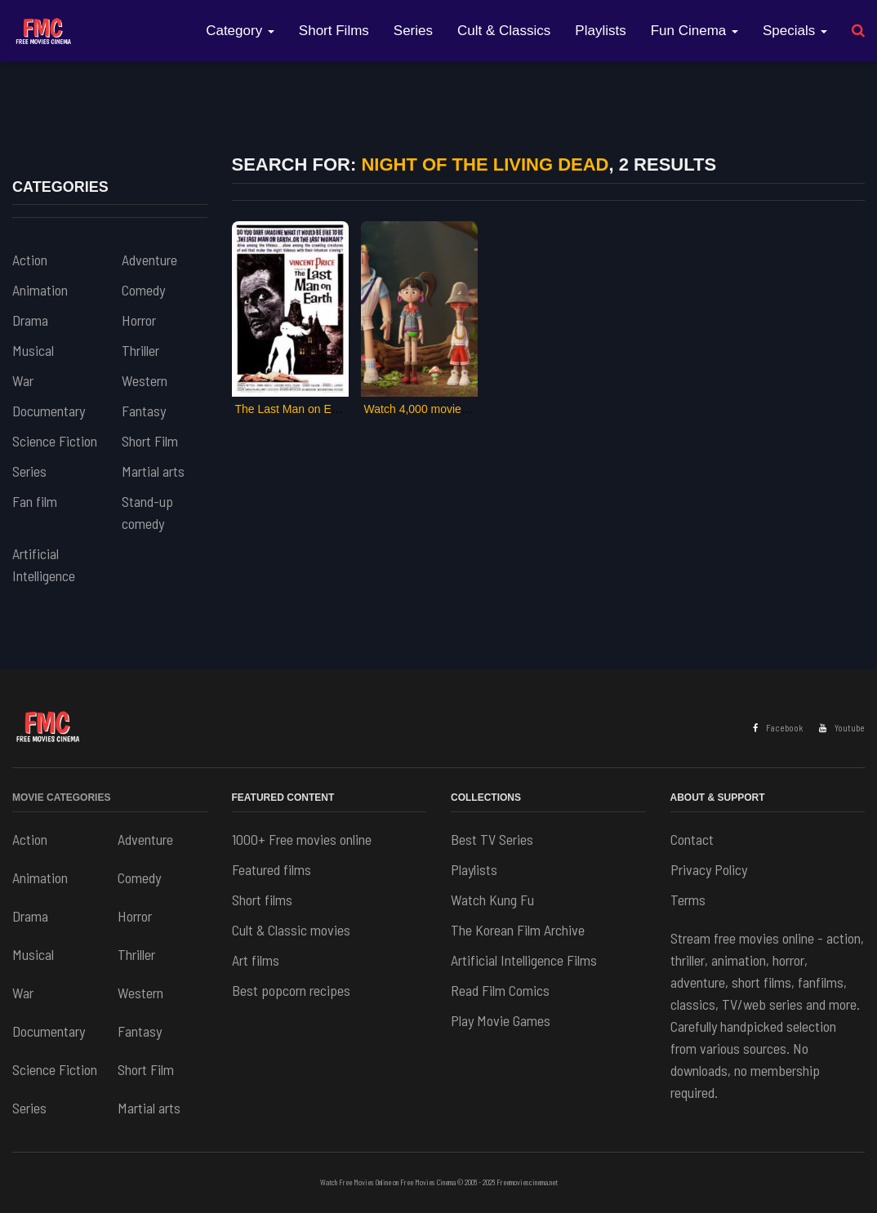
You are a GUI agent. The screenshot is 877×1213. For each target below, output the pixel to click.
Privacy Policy (708, 869)
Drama (30, 320)
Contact (692, 839)
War (22, 380)
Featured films (271, 869)
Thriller (140, 350)
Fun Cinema (694, 30)
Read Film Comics (500, 990)
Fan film (34, 501)
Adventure (149, 260)
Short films (262, 900)
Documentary (48, 411)
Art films (255, 960)
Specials (795, 30)
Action (29, 260)
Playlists (600, 30)
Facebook (778, 727)
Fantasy (144, 411)
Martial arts (153, 471)
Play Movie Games (500, 1020)
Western (144, 380)
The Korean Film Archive (518, 930)
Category (240, 30)
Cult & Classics (503, 30)
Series (413, 30)
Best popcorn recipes (291, 990)
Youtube (842, 727)
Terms (688, 900)
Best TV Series (492, 839)
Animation (40, 290)
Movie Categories (61, 797)
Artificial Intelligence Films (524, 960)
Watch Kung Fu (492, 900)
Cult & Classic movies (291, 930)
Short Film (150, 441)
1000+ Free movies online (302, 839)
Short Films (334, 30)
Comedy (143, 290)
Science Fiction (54, 441)
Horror (139, 320)
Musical (33, 350)
